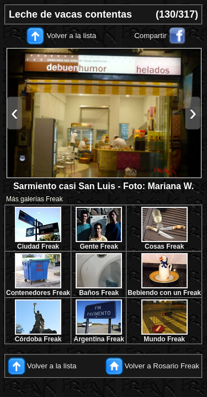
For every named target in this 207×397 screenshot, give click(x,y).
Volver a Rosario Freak (161, 366)
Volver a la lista (72, 35)
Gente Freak (98, 246)
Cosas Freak (164, 246)
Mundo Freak (164, 339)
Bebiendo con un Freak (164, 293)
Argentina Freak (99, 339)
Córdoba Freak (38, 339)
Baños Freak (99, 293)
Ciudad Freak (38, 246)
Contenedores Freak (38, 293)
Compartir (150, 35)
